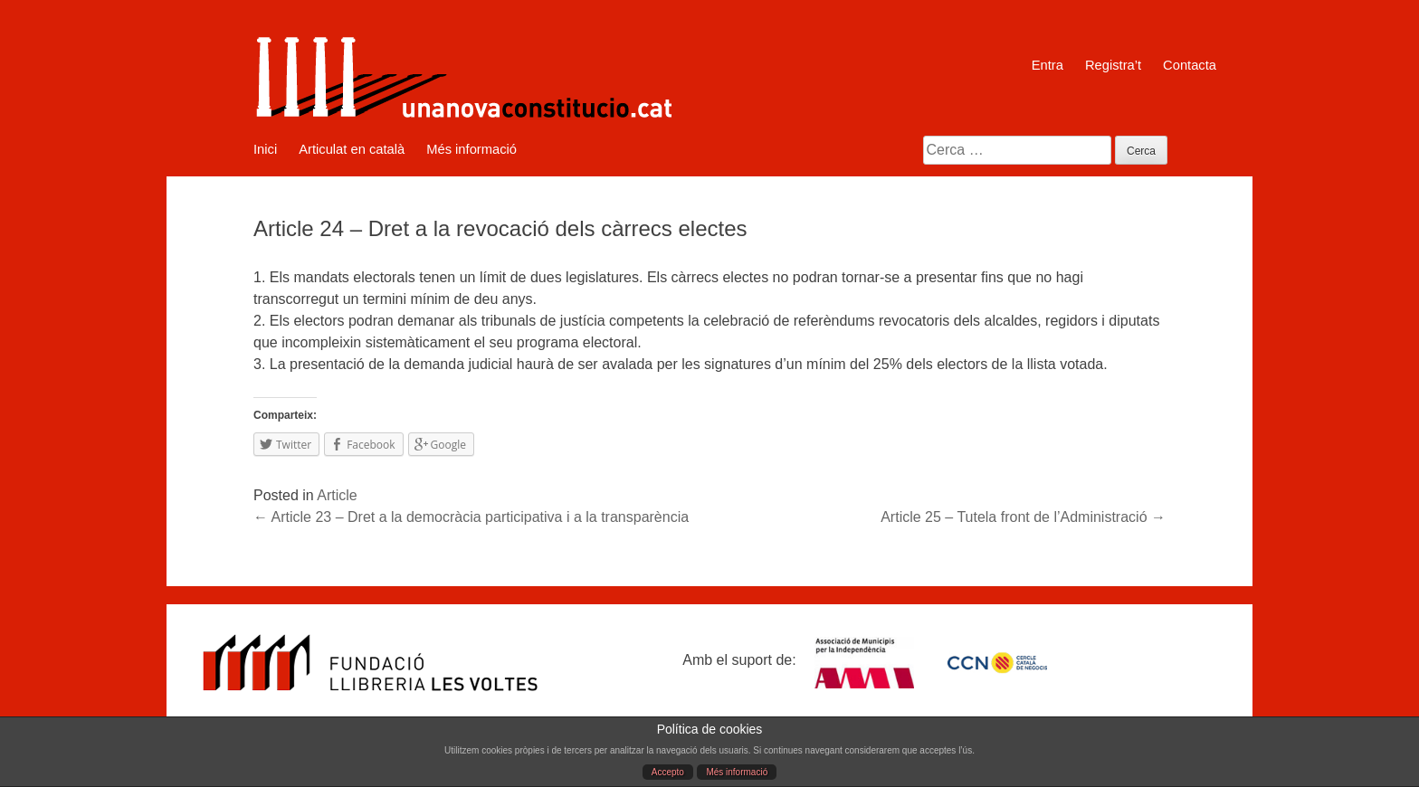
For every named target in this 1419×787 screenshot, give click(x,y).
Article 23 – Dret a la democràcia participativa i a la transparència (471, 517)
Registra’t (1113, 65)
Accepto (668, 772)
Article (337, 495)
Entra (1047, 65)
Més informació (736, 772)
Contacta (1189, 65)
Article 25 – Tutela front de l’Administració (1023, 517)
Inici (265, 149)
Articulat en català (352, 149)
